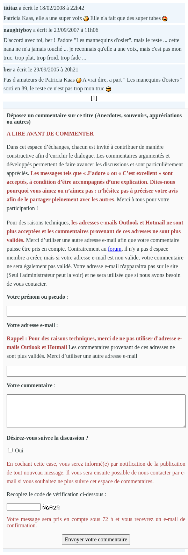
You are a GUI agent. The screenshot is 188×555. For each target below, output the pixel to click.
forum (115, 249)
